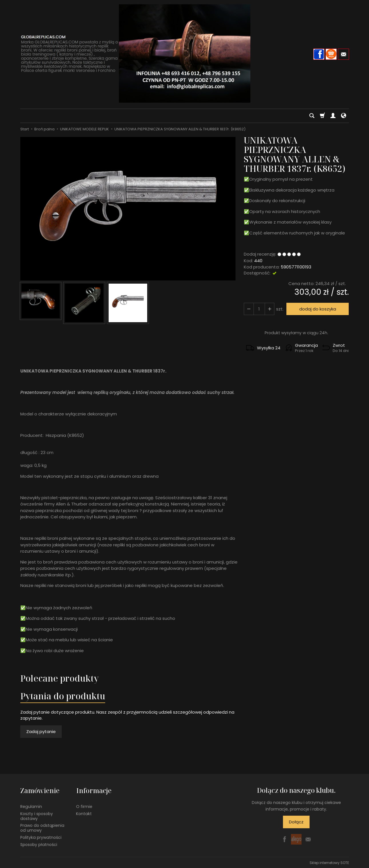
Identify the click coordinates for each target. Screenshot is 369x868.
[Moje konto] (333, 116)
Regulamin (31, 806)
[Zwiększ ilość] (249, 309)
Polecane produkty (59, 678)
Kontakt (84, 813)
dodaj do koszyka (317, 309)
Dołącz (296, 822)
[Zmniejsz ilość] (269, 309)
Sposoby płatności (38, 844)
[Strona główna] (184, 53)
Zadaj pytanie (41, 731)
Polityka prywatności (40, 837)
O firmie (84, 806)
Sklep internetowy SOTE (329, 862)
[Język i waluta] (343, 116)
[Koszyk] (322, 116)
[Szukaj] (311, 116)
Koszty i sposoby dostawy (36, 815)
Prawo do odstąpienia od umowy (42, 827)
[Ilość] (259, 309)
